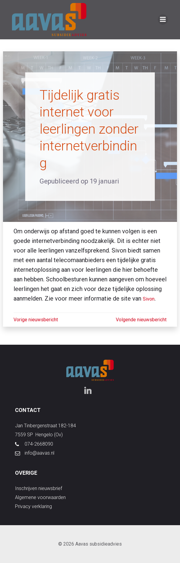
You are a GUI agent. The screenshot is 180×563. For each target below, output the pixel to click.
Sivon (148, 299)
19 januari (104, 181)
